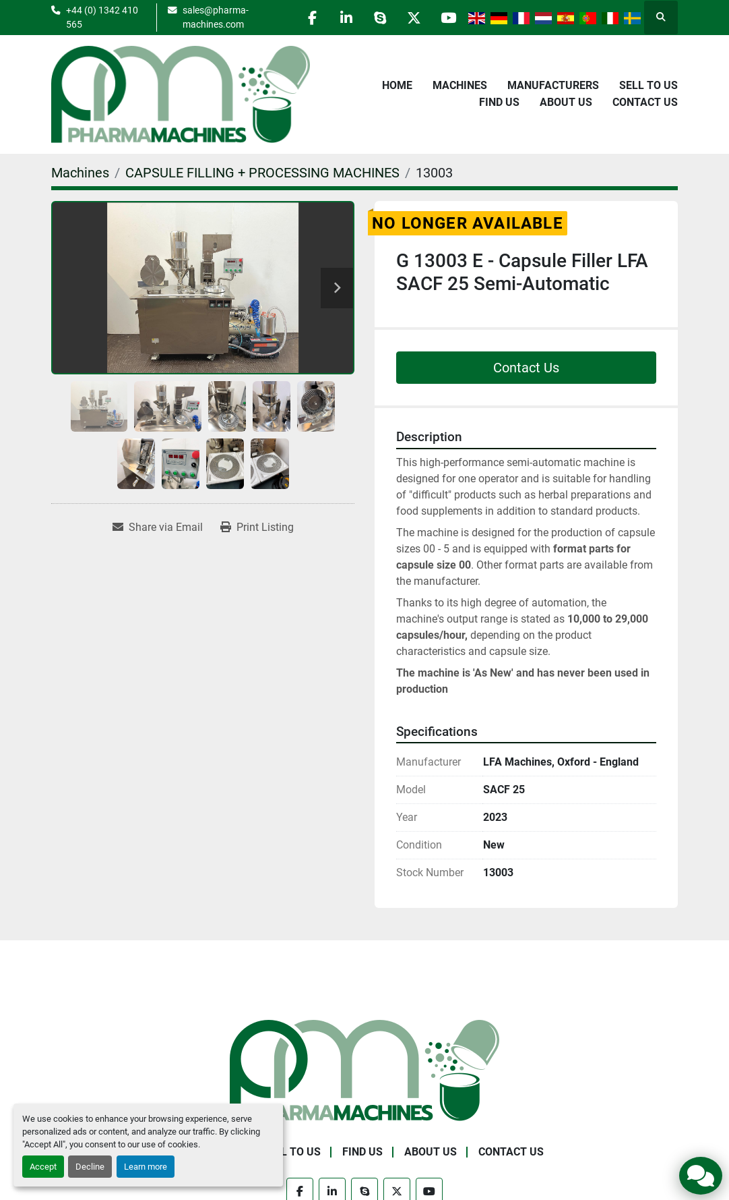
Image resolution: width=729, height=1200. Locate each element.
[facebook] (310, 17)
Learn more (145, 1167)
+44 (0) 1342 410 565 (102, 17)
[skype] (379, 17)
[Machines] (80, 173)
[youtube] (448, 17)
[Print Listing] (257, 527)
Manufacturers (553, 85)
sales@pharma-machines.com (215, 17)
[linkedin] (345, 17)
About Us (566, 102)
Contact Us (645, 102)
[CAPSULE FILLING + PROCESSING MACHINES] (262, 173)
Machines (460, 85)
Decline (89, 1167)
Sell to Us (648, 85)
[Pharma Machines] (364, 1069)
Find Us (499, 102)
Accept (43, 1167)
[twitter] (414, 17)
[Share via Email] (158, 527)
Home (397, 85)
